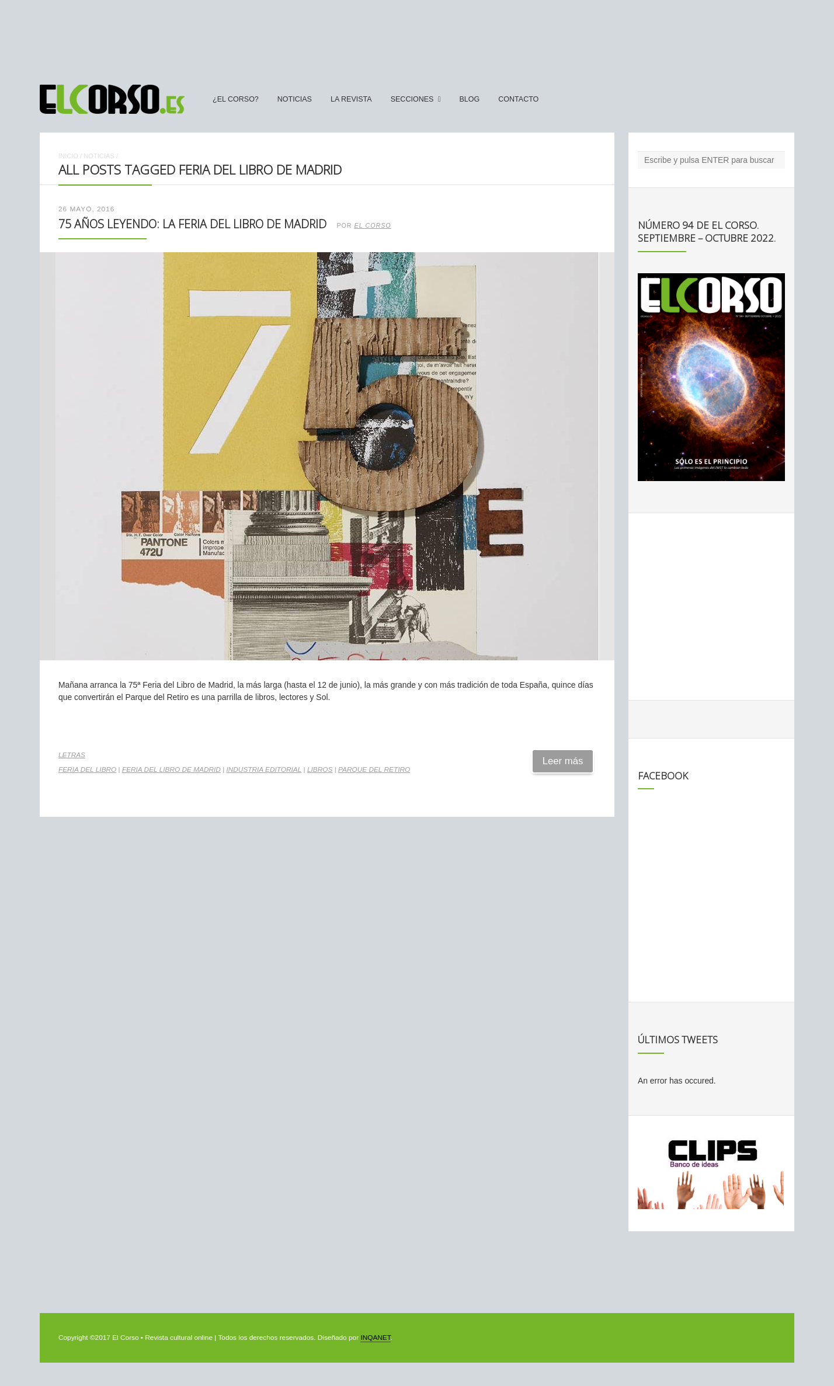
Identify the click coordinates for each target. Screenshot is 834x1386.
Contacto (518, 99)
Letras (71, 755)
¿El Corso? (236, 99)
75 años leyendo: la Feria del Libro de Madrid (192, 224)
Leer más (563, 761)
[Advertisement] (417, 37)
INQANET (375, 1337)
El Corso (373, 225)
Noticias (294, 99)
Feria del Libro (87, 769)
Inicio (68, 155)
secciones (412, 99)
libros (319, 769)
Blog (469, 99)
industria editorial (264, 769)
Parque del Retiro (374, 769)
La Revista (351, 99)
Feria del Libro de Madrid (171, 769)
